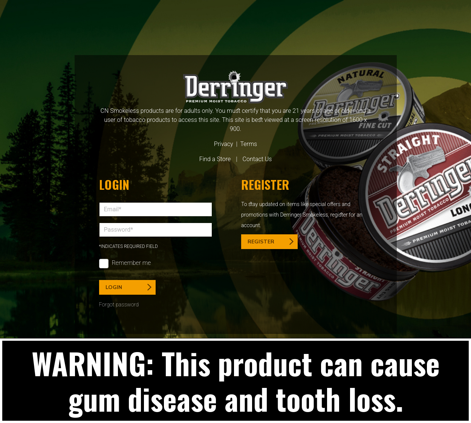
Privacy (223, 144)
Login (128, 287)
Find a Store (215, 159)
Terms (248, 144)
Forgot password (119, 304)
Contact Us (257, 159)
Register (271, 241)
